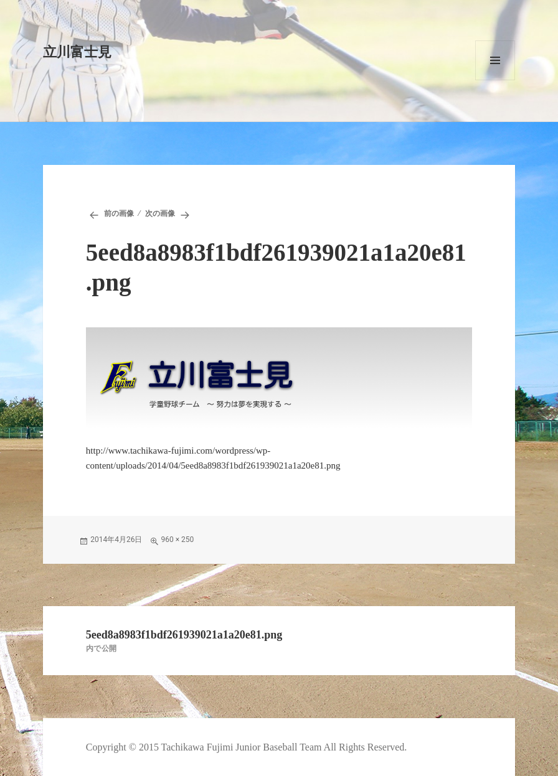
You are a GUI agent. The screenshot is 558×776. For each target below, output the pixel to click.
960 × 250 (177, 539)
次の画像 (160, 213)
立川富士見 (77, 52)
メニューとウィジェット (495, 60)
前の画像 (119, 213)
